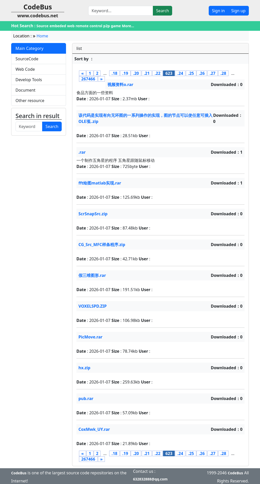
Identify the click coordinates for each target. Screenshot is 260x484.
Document (25, 90)
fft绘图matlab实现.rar (99, 183)
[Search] (120, 11)
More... (128, 25)
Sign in (218, 10)
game (116, 25)
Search (162, 10)
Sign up (238, 10)
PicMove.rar (90, 337)
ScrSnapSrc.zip (92, 214)
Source (42, 25)
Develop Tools (28, 79)
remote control (89, 25)
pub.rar (85, 398)
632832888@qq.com (150, 479)
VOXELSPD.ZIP (92, 306)
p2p (106, 25)
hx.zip (84, 368)
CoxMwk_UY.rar (94, 429)
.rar (82, 152)
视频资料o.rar (120, 84)
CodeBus (18, 473)
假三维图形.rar (92, 275)
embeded (58, 25)
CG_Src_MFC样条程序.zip (101, 244)
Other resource (29, 100)
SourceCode (26, 59)
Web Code (25, 69)
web (70, 25)
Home (42, 36)
